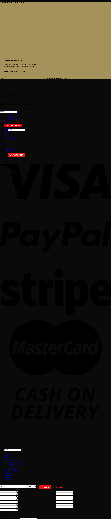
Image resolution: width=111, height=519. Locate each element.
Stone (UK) (77, 507)
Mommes (77, 494)
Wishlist (6, 133)
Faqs (5, 136)
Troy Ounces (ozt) (24, 504)
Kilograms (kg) (23, 494)
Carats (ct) (22, 509)
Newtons (77, 499)
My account (8, 129)
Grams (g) (21, 491)
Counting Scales (13, 119)
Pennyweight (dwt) (24, 507)
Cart (5, 131)
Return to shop (16, 155)
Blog (5, 122)
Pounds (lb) (22, 502)
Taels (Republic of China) (81, 504)
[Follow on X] (18, 434)
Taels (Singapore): (79, 502)
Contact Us (7, 123)
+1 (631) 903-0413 (11, 151)
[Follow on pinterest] (7, 434)
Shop (5, 128)
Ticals (76, 491)
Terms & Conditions (10, 138)
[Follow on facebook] (2, 434)
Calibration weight (14, 463)
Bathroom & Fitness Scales (17, 114)
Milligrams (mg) (23, 496)
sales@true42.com (11, 149)
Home (6, 119)
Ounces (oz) (22, 499)
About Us (7, 106)
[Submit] (9, 133)
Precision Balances (14, 117)
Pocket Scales (12, 110)
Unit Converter (12, 125)
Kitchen (10, 115)
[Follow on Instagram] (12, 434)
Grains (76, 496)
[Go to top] (2, 445)
